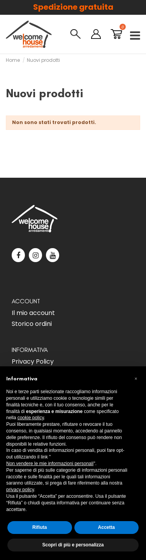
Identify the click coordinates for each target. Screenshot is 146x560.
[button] (136, 379)
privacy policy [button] (20, 489)
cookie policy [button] (31, 417)
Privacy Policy (33, 361)
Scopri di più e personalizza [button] (73, 545)
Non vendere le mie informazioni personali (49, 463)
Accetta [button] (106, 527)
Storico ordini (32, 323)
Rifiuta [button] (39, 527)
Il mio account (33, 312)
